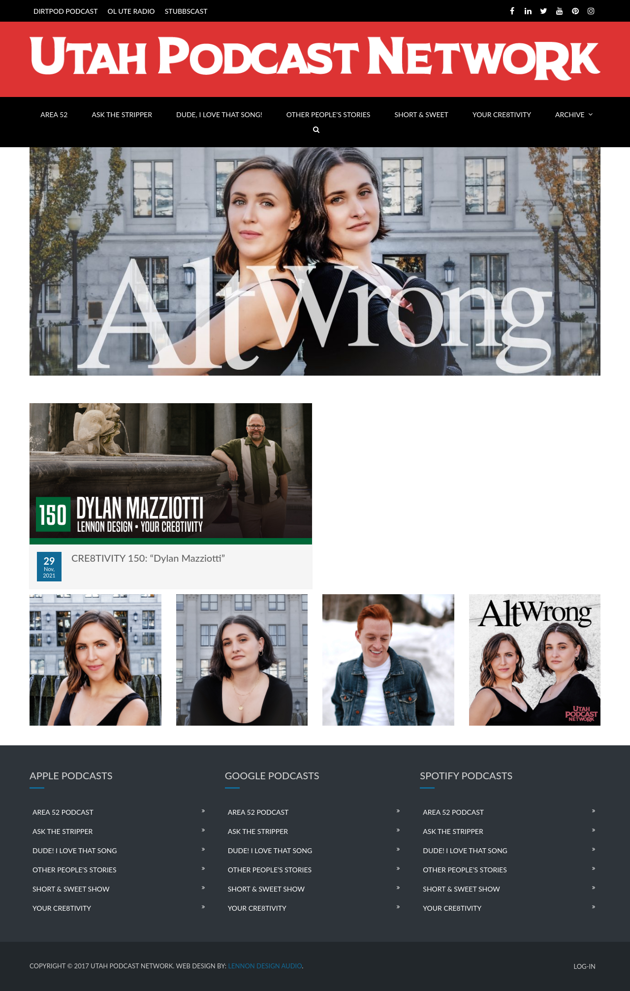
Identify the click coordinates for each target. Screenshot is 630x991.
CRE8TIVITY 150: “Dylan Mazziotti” (148, 558)
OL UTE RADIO (131, 11)
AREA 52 (53, 114)
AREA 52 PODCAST (63, 812)
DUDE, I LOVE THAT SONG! (219, 114)
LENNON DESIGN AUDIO (265, 966)
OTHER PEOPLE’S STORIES (328, 114)
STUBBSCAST (186, 11)
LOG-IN (584, 966)
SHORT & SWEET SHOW (70, 889)
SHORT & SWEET (421, 114)
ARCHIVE (570, 114)
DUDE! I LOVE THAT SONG (74, 850)
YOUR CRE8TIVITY (501, 114)
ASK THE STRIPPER (122, 114)
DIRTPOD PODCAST (65, 11)
